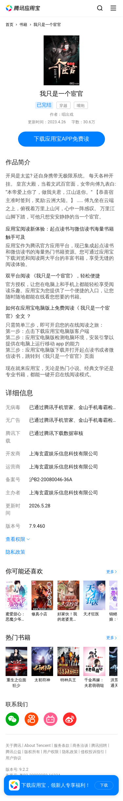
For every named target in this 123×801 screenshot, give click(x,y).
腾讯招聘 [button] (99, 745)
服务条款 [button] (62, 745)
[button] (23, 8)
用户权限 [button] (51, 751)
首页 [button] (9, 24)
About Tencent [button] (37, 745)
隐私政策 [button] (15, 552)
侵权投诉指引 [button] (92, 751)
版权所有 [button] (32, 751)
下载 (104, 785)
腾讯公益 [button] (13, 751)
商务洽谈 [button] (80, 745)
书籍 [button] (23, 24)
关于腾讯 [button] (13, 745)
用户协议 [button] (13, 757)
